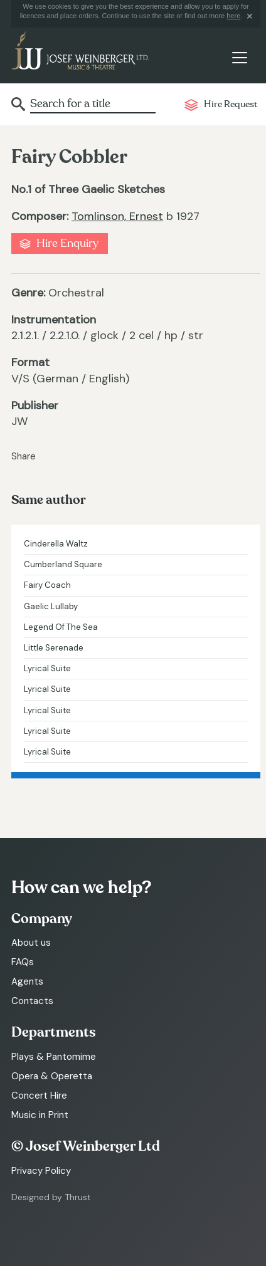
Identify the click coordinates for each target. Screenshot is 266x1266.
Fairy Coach (47, 585)
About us (31, 942)
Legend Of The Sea (61, 627)
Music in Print (39, 1115)
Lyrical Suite (47, 668)
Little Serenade (53, 647)
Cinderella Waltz (56, 543)
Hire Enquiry (67, 243)
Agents (27, 981)
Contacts (32, 1001)
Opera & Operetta (51, 1076)
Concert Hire (39, 1095)
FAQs (22, 962)
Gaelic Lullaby (51, 606)
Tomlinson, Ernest (117, 216)
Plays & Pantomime (53, 1056)
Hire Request (230, 104)
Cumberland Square (63, 564)
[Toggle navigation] (239, 58)
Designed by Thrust (51, 1197)
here (233, 15)
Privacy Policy (41, 1170)
